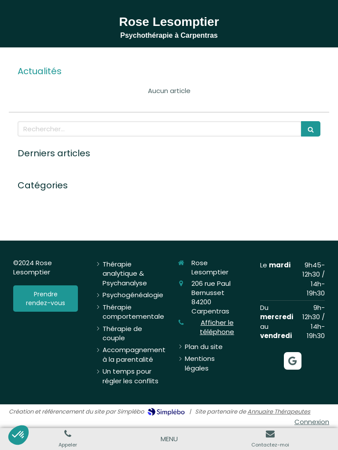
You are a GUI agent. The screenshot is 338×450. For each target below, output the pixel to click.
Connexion (311, 421)
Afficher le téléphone (217, 327)
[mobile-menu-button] (169, 439)
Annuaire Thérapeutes (278, 411)
